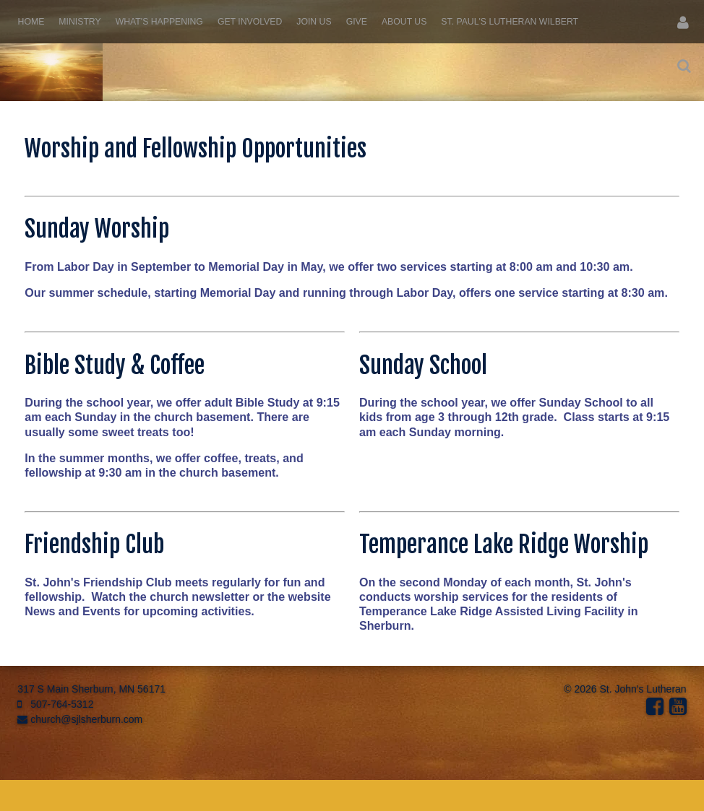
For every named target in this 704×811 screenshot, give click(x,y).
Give (356, 22)
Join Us (313, 22)
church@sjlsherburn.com (79, 719)
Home (31, 22)
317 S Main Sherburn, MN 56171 (91, 689)
